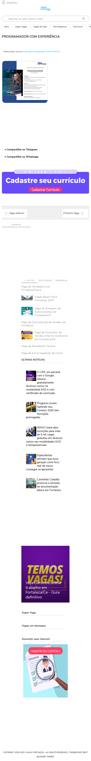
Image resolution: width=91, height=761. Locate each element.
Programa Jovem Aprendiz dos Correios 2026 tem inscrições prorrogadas (42, 410)
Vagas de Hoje (40, 26)
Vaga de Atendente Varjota (38, 346)
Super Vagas (21, 26)
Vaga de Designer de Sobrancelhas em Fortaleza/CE (48, 312)
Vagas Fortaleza (35, 752)
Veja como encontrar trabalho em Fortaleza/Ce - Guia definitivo (43, 590)
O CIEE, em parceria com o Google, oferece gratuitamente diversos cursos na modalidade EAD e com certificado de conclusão (43, 382)
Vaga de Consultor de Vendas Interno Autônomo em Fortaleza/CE (51, 336)
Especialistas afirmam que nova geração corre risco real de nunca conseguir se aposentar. (42, 462)
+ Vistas (29, 280)
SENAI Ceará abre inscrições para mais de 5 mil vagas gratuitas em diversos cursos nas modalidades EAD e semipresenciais (44, 436)
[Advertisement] (45, 254)
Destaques (45, 280)
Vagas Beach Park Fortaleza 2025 (46, 298)
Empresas (62, 280)
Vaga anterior (16, 213)
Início (6, 26)
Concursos (78, 26)
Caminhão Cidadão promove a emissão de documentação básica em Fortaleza (49, 485)
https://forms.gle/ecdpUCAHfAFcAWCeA (42, 51)
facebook (16, 225)
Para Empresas (60, 26)
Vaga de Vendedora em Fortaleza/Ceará (35, 288)
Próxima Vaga (71, 213)
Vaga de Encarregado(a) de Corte (42, 353)
